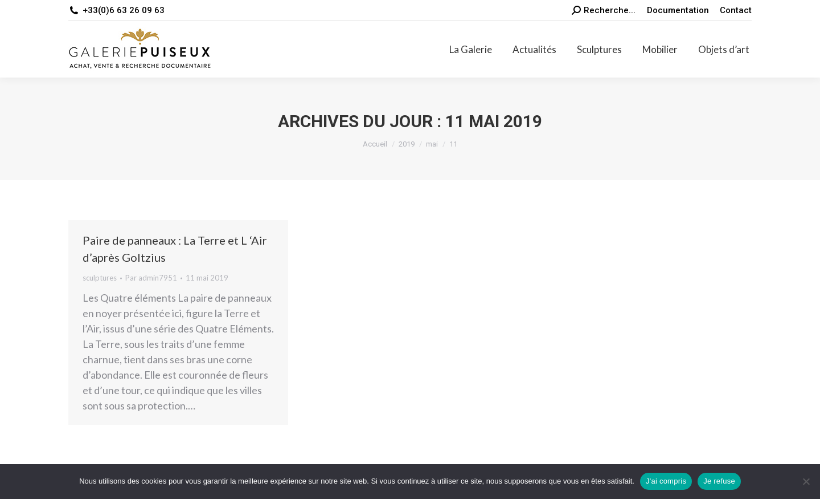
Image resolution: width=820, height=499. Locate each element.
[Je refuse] (805, 481)
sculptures (100, 277)
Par (151, 277)
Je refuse (719, 481)
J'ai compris (666, 481)
